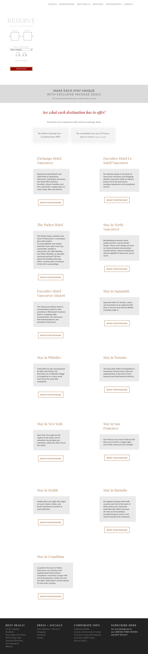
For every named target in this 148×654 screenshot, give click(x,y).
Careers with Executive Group (87, 632)
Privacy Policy (80, 640)
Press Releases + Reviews (48, 629)
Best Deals (83, 4)
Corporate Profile (81, 629)
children (24, 52)
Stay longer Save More (16, 635)
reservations (66, 4)
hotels (52, 4)
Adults (18, 52)
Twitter (40, 638)
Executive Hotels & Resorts (21, 4)
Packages (98, 4)
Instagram (41, 632)
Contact (128, 4)
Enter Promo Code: (21, 61)
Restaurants (113, 4)
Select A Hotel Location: (21, 47)
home (42, 4)
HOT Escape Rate (13, 638)
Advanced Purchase (14, 640)
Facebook (41, 635)
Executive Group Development (87, 635)
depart (27, 31)
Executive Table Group (84, 638)
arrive (15, 31)
